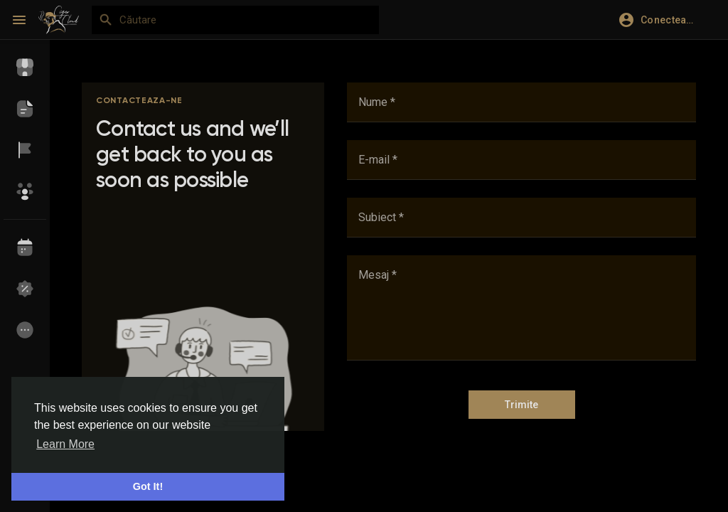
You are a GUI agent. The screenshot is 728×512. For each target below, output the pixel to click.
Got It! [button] (148, 486)
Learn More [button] (65, 444)
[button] (663, 20)
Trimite (521, 404)
